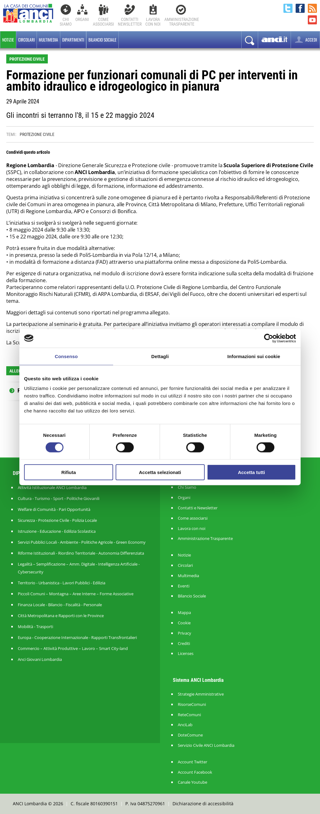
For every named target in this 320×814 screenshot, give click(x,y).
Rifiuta (68, 472)
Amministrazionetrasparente (181, 22)
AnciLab (185, 725)
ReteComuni (189, 715)
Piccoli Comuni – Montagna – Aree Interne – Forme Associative (75, 594)
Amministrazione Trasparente (205, 539)
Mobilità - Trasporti (35, 626)
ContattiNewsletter (130, 22)
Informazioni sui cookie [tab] (254, 356)
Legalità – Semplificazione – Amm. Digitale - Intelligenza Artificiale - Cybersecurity (79, 568)
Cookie (184, 623)
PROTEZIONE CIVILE (37, 134)
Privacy (184, 633)
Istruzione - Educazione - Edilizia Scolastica (57, 531)
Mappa (184, 613)
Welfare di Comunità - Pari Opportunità (54, 509)
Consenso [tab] (66, 356)
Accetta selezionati (160, 472)
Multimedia (48, 40)
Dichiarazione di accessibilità (202, 804)
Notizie (8, 40)
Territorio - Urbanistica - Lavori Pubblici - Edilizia (61, 583)
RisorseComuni (192, 704)
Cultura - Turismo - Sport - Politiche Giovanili (58, 498)
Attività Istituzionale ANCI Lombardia (52, 487)
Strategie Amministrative (201, 694)
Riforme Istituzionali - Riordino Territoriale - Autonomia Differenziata (81, 553)
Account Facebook (195, 772)
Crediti (184, 644)
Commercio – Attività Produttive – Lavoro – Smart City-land (73, 648)
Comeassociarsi (103, 22)
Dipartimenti (73, 40)
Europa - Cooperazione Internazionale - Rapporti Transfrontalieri (77, 637)
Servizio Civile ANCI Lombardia (206, 745)
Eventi (183, 586)
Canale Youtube (192, 782)
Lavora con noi (191, 529)
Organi (82, 19)
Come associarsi (193, 518)
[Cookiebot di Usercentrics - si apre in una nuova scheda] (268, 338)
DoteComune (190, 735)
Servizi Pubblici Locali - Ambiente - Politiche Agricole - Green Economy (82, 542)
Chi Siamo (66, 22)
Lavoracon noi (153, 22)
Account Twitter (192, 762)
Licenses (185, 654)
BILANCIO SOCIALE (102, 40)
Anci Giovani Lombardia (40, 659)
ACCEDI (305, 39)
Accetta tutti (251, 472)
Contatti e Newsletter (198, 508)
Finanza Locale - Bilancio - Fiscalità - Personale (60, 604)
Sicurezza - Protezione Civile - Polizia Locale (57, 520)
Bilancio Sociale (192, 596)
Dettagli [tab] (160, 356)
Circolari (26, 40)
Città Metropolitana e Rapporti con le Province (61, 615)
